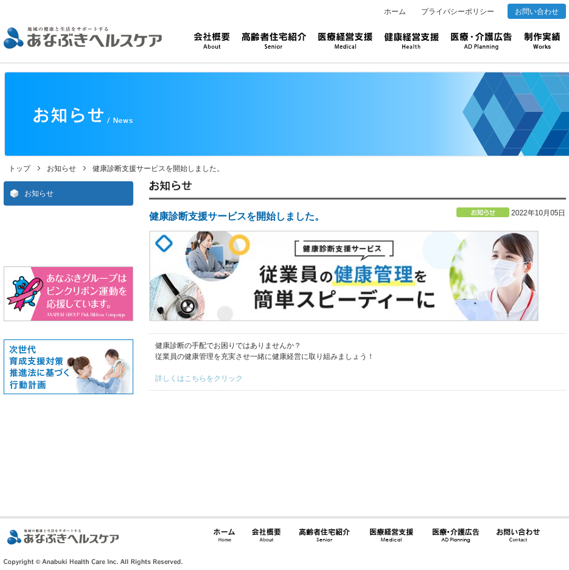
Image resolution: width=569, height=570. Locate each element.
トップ (19, 168)
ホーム (395, 11)
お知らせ (61, 168)
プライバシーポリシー (457, 11)
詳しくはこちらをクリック (199, 378)
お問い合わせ (537, 11)
